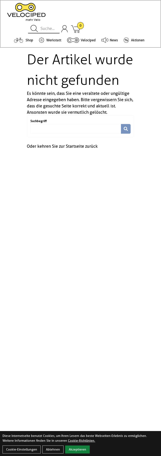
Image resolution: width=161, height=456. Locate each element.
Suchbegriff (38, 121)
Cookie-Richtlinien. (81, 441)
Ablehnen (53, 449)
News (114, 40)
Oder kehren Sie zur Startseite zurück (62, 146)
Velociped (88, 40)
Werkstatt (53, 40)
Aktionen (137, 40)
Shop (29, 40)
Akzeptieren (77, 449)
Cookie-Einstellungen (21, 449)
